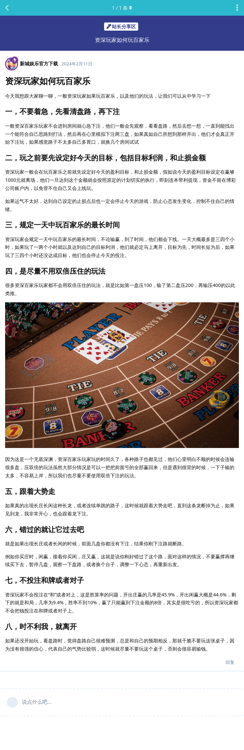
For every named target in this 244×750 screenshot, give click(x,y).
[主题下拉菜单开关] (237, 8)
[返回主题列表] (7, 8)
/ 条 (122, 7)
